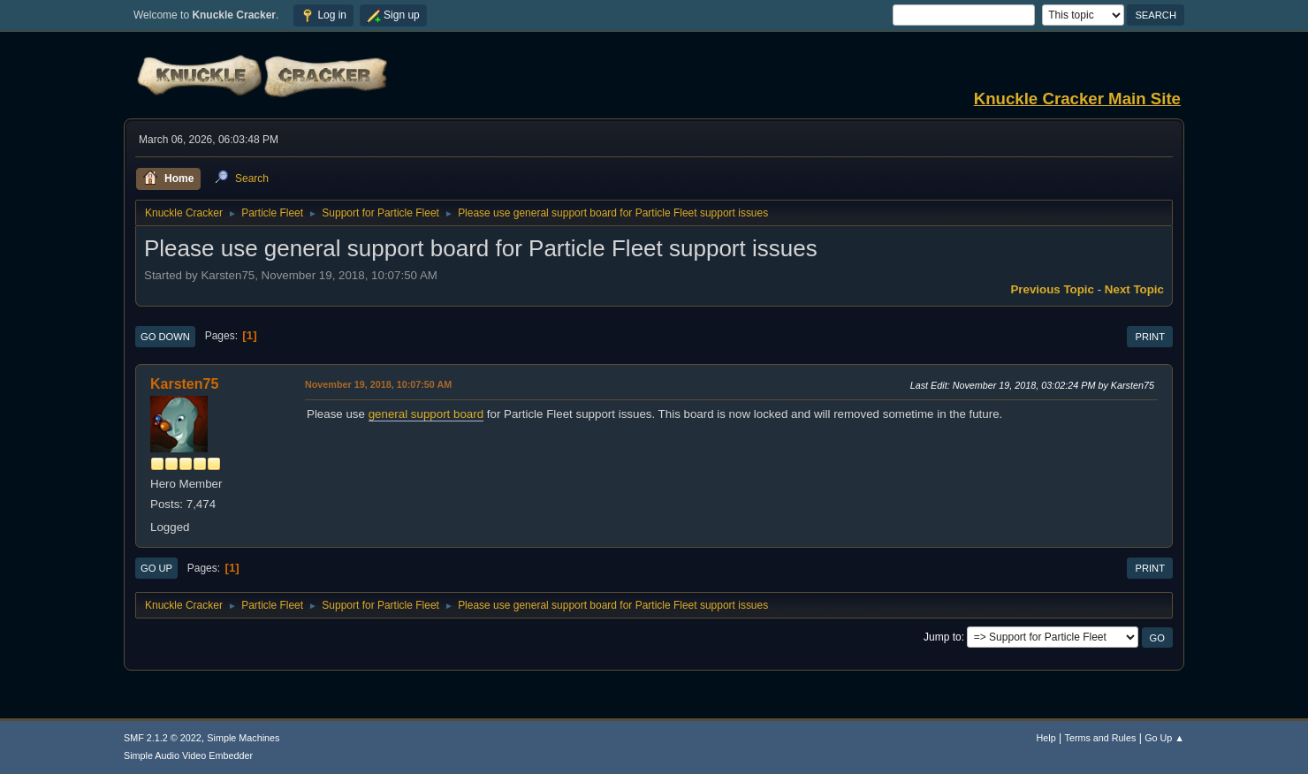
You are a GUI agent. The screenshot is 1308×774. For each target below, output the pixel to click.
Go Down (165, 336)
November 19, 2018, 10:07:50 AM (378, 384)
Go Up (156, 568)
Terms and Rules (1101, 737)
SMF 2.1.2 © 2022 (163, 737)
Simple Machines (243, 737)
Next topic (1134, 289)
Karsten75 (184, 383)
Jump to (943, 637)
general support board (426, 414)
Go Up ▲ (1164, 737)
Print (1150, 336)
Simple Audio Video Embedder (188, 755)
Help (1046, 737)
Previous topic (1052, 289)
